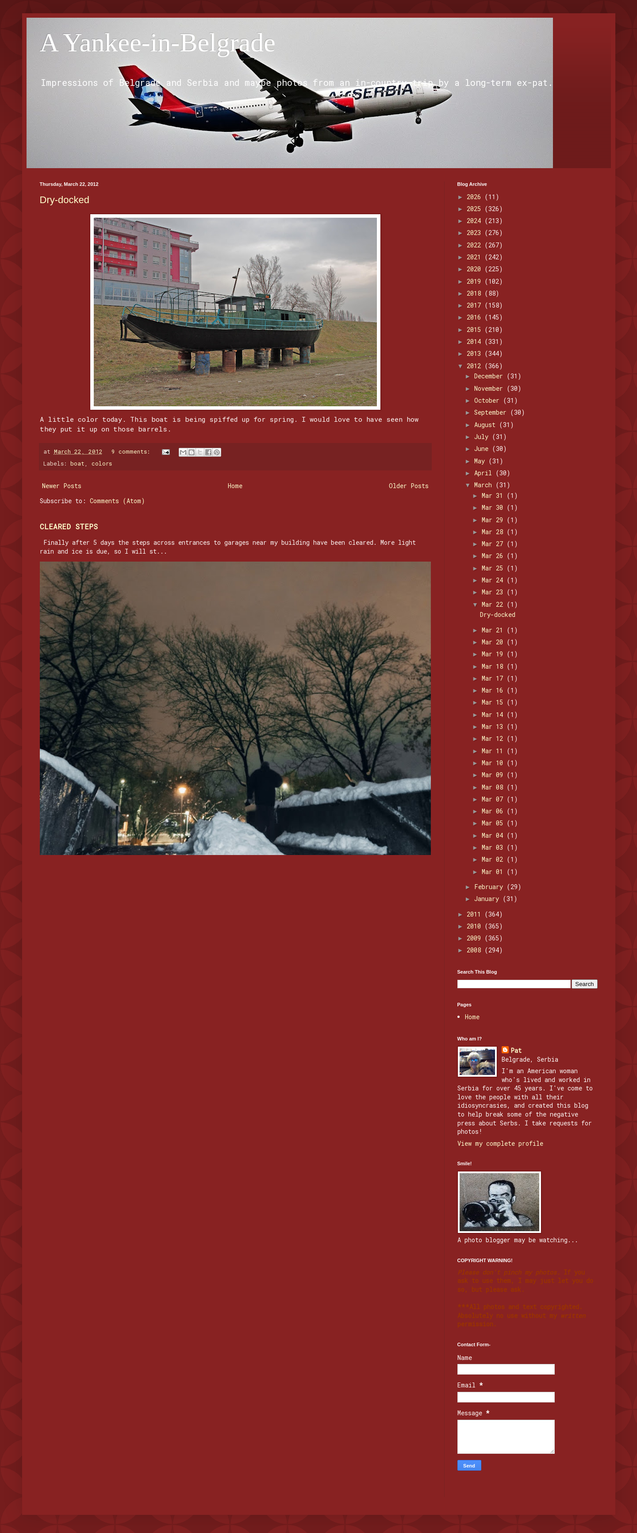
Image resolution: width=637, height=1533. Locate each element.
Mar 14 (494, 714)
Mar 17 (494, 678)
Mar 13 (494, 726)
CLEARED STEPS (69, 526)
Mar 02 (494, 859)
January (488, 898)
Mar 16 (494, 690)
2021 (475, 257)
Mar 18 (494, 666)
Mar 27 (494, 543)
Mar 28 (494, 532)
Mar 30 (494, 507)
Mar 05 (494, 823)
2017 (475, 305)
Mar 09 (494, 774)
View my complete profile (500, 1143)
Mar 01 (494, 871)
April (484, 473)
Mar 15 (494, 702)
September (492, 412)
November (490, 388)
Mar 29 (494, 520)
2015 (475, 329)
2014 (475, 341)
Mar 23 (494, 592)
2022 (475, 245)
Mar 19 (494, 654)
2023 (475, 232)
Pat (516, 1050)
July (483, 436)
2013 (475, 353)
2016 (475, 317)
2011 (475, 914)
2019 (475, 281)
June (483, 448)
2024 (475, 220)
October (488, 400)
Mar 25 (494, 568)
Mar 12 (494, 738)
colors (102, 463)
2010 (475, 926)
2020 (475, 269)
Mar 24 (494, 580)
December (490, 376)
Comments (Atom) (117, 501)
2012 (475, 366)
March (484, 485)
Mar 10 (494, 763)
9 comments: (132, 451)
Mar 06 (494, 811)
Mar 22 (494, 604)
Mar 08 (494, 787)
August (486, 424)
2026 (475, 197)
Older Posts (409, 485)
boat (77, 463)
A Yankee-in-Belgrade (158, 42)
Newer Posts (61, 485)
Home (235, 485)
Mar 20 (494, 642)
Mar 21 (494, 630)
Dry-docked (64, 199)
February (490, 886)
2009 (475, 938)
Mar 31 (494, 495)
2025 (475, 208)
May (481, 461)
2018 (475, 293)
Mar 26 (494, 555)
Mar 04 (494, 835)
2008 (475, 950)
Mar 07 (494, 799)
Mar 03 (494, 847)
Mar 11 (494, 751)
